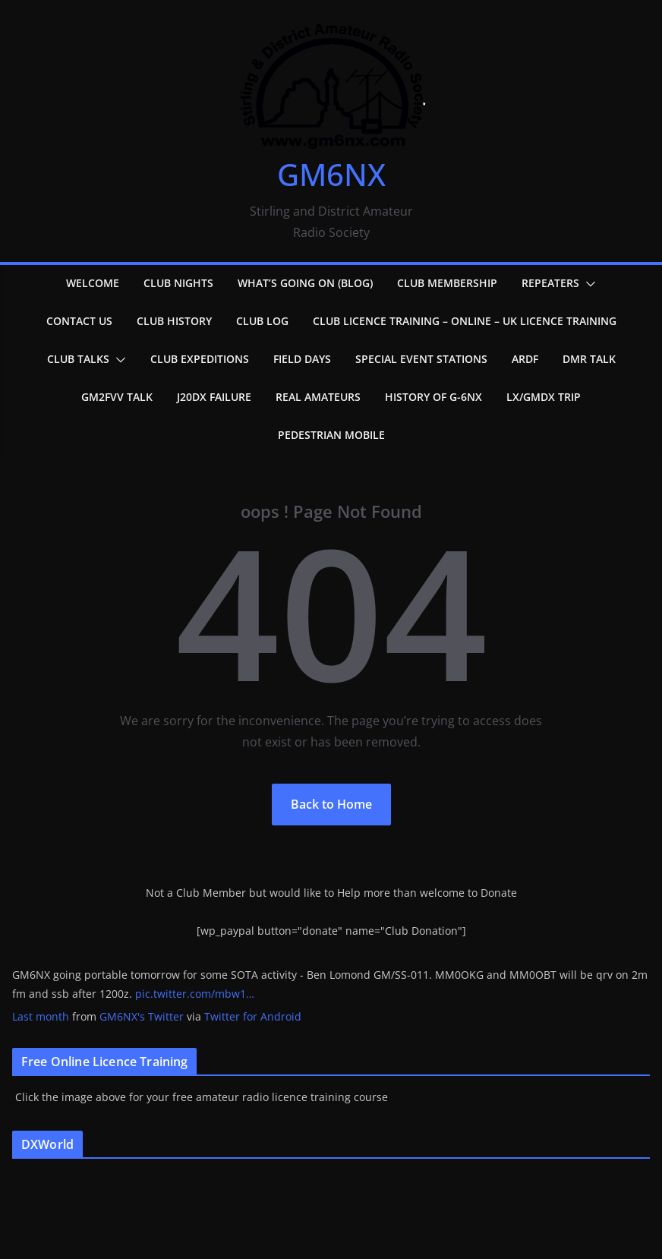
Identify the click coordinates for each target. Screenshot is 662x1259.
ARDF (525, 359)
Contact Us (79, 321)
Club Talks (78, 359)
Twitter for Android (252, 1016)
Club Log (262, 321)
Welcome (92, 283)
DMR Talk (589, 359)
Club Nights (178, 283)
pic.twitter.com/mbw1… (194, 993)
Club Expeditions (199, 359)
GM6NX (331, 174)
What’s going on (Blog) (305, 283)
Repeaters (550, 283)
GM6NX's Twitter (141, 1016)
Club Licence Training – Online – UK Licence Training (464, 321)
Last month (40, 1016)
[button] (587, 284)
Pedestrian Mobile (331, 435)
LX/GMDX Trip (543, 397)
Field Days (302, 359)
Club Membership (447, 283)
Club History (174, 321)
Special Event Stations (421, 359)
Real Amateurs (318, 397)
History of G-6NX (433, 397)
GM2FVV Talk (117, 397)
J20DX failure (214, 397)
